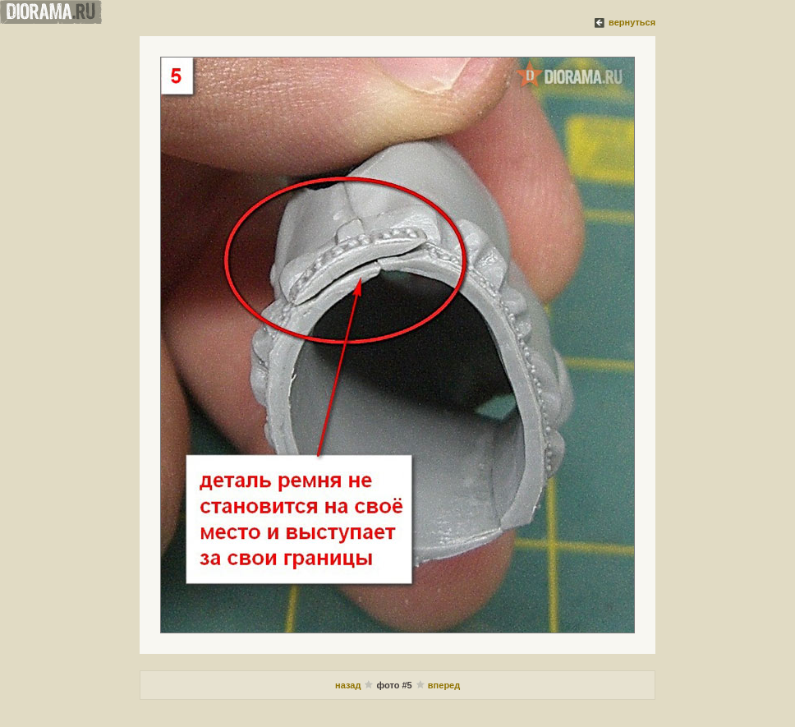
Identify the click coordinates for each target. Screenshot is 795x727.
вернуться (632, 22)
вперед (444, 685)
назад (348, 685)
